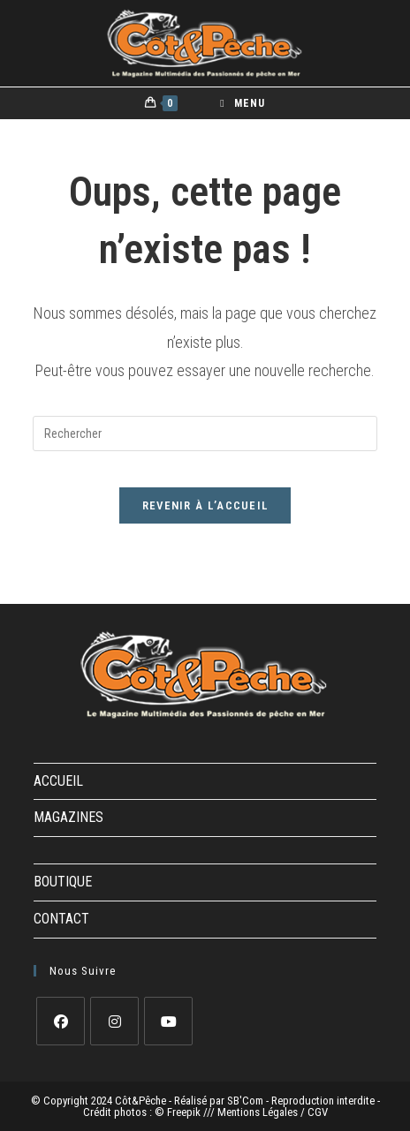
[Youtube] (168, 1021)
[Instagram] (114, 1021)
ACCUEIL (58, 781)
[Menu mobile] (242, 103)
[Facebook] (60, 1021)
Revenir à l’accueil (205, 505)
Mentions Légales (258, 1112)
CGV (318, 1112)
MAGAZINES (68, 817)
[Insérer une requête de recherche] (205, 433)
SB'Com (245, 1100)
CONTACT (61, 918)
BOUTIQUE (63, 881)
